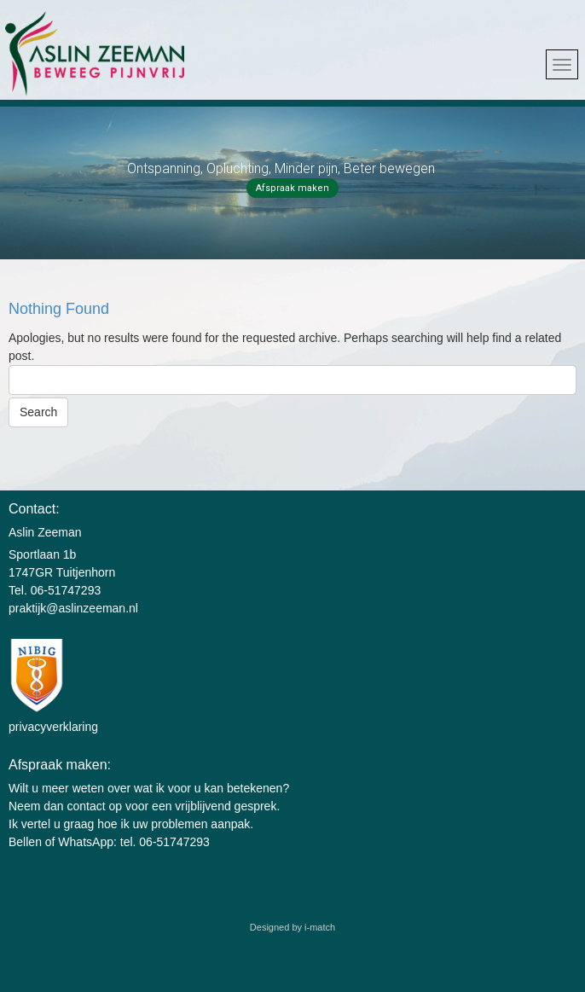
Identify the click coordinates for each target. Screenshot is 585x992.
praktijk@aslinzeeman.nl (73, 608)
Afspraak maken (292, 188)
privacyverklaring (53, 727)
